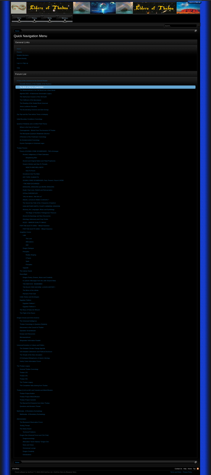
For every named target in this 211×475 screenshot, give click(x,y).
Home (19, 49)
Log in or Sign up (194, 2)
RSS (198, 469)
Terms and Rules (176, 472)
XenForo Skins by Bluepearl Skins (65, 472)
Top (194, 468)
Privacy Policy (187, 472)
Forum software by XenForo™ (34, 472)
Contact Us (178, 468)
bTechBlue (15, 468)
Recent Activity (22, 58)
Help (18, 68)
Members (65, 18)
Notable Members (23, 55)
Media (50, 18)
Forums (19, 52)
